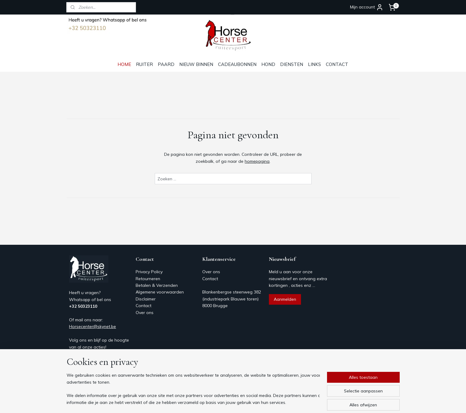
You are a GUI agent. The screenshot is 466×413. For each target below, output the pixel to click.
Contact (143, 305)
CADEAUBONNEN (237, 64)
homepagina (257, 161)
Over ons (145, 312)
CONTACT (337, 64)
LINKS (314, 64)
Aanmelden (285, 299)
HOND (268, 64)
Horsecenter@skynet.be (92, 326)
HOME (124, 64)
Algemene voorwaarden (160, 292)
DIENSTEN (291, 64)
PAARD (166, 64)
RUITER (144, 64)
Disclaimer (146, 299)
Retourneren (148, 278)
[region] (193, 389)
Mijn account (366, 7)
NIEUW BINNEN (196, 64)
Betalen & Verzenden (157, 285)
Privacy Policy (149, 271)
